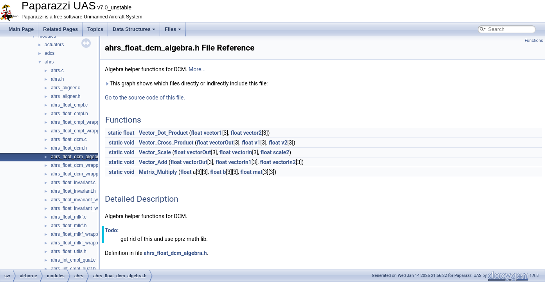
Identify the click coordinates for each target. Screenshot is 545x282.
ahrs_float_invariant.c (73, 182)
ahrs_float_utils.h (68, 251)
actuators (54, 44)
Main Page (21, 29)
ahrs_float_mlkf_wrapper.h (78, 243)
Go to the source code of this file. (145, 97)
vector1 (212, 133)
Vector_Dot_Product (163, 133)
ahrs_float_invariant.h (73, 191)
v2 (284, 142)
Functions (534, 40)
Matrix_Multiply (158, 172)
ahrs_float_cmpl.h (69, 113)
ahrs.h (57, 79)
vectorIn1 (239, 162)
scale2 (281, 152)
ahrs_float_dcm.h (69, 148)
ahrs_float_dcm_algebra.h (78, 156)
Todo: (112, 230)
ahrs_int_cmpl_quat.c (73, 260)
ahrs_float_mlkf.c (68, 217)
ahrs (49, 62)
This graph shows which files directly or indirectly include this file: (186, 83)
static (115, 133)
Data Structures (134, 29)
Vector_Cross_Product (166, 142)
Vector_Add (153, 162)
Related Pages (60, 29)
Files (173, 29)
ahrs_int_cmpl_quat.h (73, 268)
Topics (95, 29)
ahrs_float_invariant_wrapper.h (83, 208)
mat (257, 172)
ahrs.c (57, 70)
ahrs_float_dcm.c (68, 139)
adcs (49, 53)
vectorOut (221, 142)
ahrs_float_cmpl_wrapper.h (79, 131)
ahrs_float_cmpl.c (69, 105)
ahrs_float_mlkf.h (68, 225)
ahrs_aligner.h (65, 96)
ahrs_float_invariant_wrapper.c (83, 199)
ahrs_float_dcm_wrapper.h (78, 174)
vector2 (252, 133)
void (129, 142)
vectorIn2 (284, 162)
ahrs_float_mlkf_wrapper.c (78, 234)
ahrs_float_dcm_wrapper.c (78, 165)
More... (197, 69)
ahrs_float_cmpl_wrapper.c (79, 122)
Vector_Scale (155, 152)
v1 (257, 142)
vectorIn (242, 152)
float (129, 133)
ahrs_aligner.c (65, 87)
